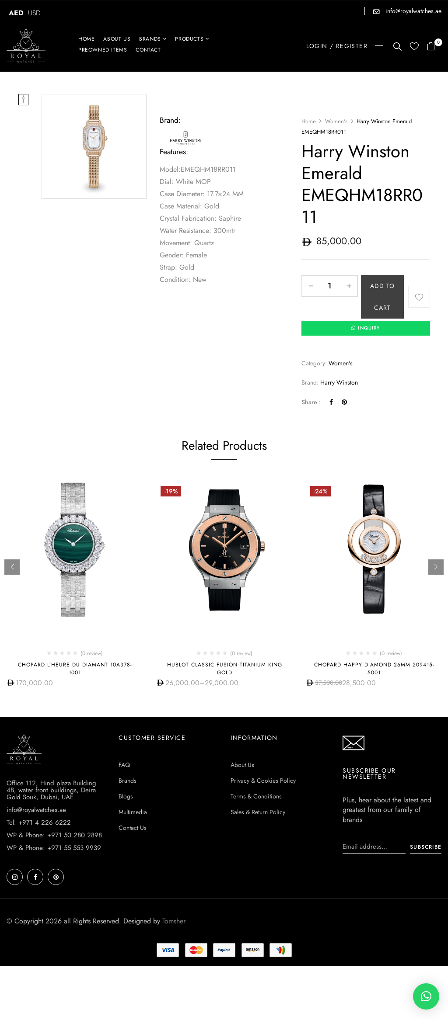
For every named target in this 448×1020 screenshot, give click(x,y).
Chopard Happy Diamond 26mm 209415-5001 (374, 669)
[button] (434, 47)
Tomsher (174, 921)
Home (308, 121)
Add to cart (382, 296)
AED (16, 13)
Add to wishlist (419, 297)
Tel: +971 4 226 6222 (39, 822)
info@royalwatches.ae (412, 11)
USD (34, 13)
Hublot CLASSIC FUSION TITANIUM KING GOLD (224, 669)
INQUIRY (366, 328)
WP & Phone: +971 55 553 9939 (54, 848)
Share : (311, 402)
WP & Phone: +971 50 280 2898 (54, 835)
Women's (336, 121)
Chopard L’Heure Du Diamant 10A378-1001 (75, 669)
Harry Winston (339, 382)
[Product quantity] (329, 286)
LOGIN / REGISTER (337, 46)
